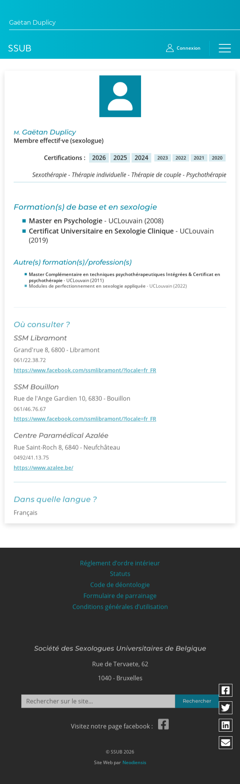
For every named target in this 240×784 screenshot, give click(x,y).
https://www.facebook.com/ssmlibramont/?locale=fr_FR (85, 367)
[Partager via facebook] (226, 690)
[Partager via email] (226, 742)
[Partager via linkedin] (226, 725)
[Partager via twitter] (226, 707)
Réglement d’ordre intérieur (120, 561)
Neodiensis (134, 760)
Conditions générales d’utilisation (120, 604)
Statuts (120, 572)
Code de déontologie (120, 582)
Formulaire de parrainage (120, 593)
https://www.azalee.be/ (43, 464)
